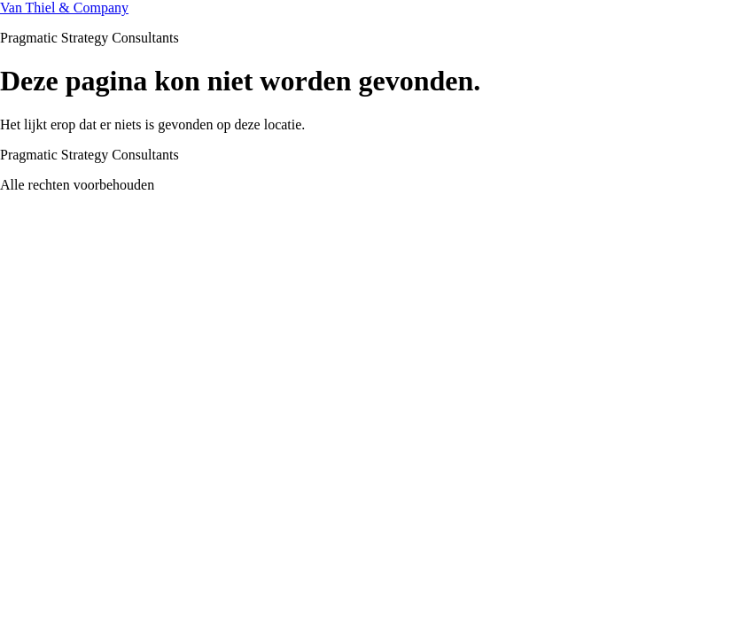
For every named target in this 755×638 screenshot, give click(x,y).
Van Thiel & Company (64, 7)
